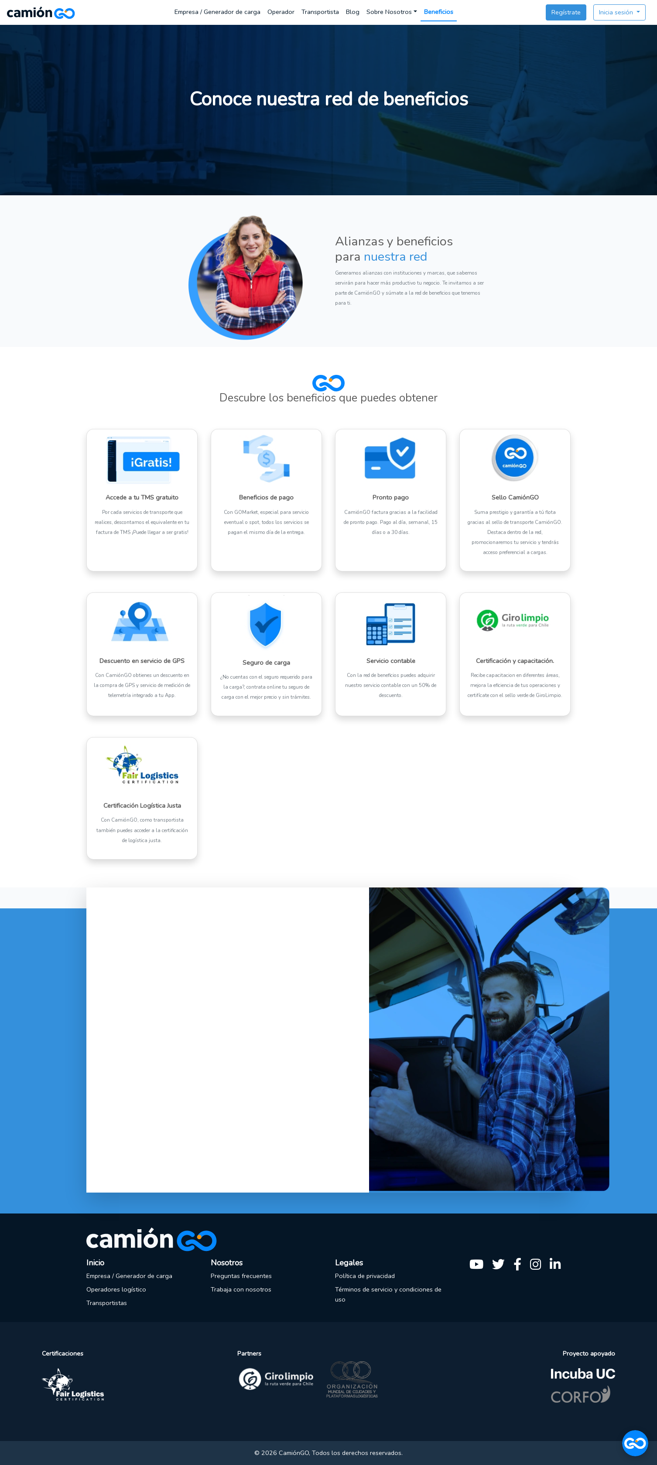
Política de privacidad (365, 1275)
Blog (352, 11)
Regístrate (566, 12)
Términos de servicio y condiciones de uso (388, 1294)
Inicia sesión (617, 12)
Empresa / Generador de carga (217, 11)
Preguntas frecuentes (241, 1275)
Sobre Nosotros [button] (389, 11)
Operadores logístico (116, 1289)
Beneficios (438, 11)
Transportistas (106, 1302)
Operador (280, 11)
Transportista (320, 11)
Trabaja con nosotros (241, 1289)
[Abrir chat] (635, 1443)
